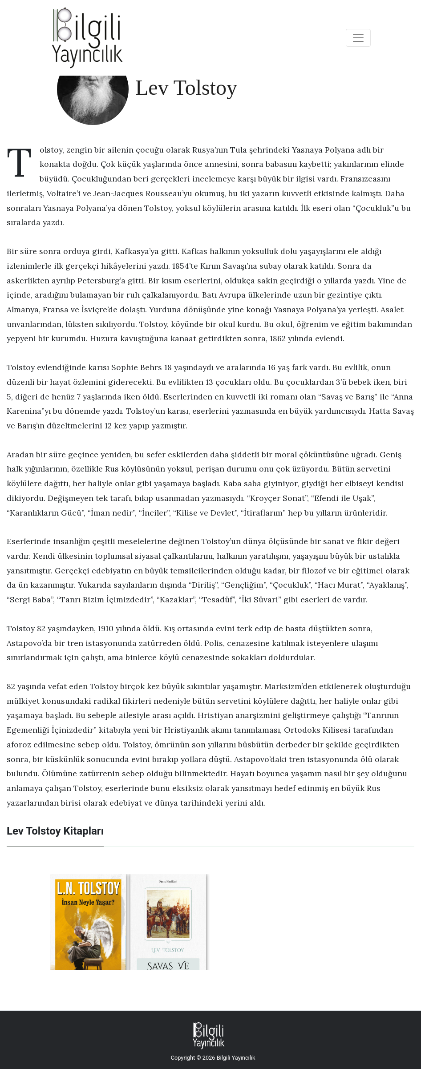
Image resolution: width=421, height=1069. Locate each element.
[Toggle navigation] (358, 38)
